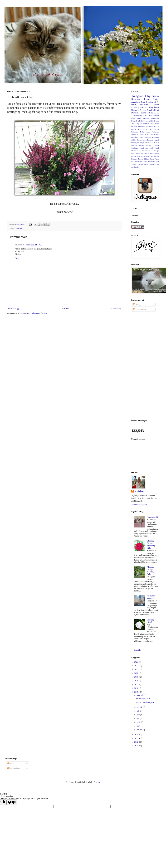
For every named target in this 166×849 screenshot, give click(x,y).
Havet (156, 110)
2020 (136, 673)
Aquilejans (139, 491)
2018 (136, 681)
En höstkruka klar (143, 699)
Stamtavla (147, 137)
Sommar (139, 116)
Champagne (135, 143)
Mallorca (134, 134)
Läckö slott (140, 153)
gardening (152, 164)
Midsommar (145, 124)
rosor (157, 124)
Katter (156, 99)
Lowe (133, 153)
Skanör (145, 161)
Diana (150, 116)
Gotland (141, 145)
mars (139, 726)
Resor (147, 99)
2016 (136, 688)
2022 (136, 665)
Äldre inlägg (116, 308)
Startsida (65, 308)
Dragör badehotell (145, 143)
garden (146, 164)
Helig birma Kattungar (149, 132)
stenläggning (135, 167)
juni (138, 714)
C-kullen (143, 110)
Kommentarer (139, 309)
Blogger (97, 782)
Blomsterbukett (141, 140)
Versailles (155, 137)
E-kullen (150, 110)
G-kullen (155, 105)
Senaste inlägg (13, 308)
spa (158, 164)
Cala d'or (153, 126)
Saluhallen (138, 161)
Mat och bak (155, 156)
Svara (17, 258)
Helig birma (151, 96)
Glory (136, 145)
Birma (145, 116)
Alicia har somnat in (151, 597)
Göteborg (146, 121)
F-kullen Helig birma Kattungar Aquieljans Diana (145, 118)
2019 (136, 677)
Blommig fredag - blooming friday (150, 570)
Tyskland (140, 164)
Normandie (144, 134)
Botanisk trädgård (153, 140)
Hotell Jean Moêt (146, 148)
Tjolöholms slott (153, 161)
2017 (136, 684)
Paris (141, 137)
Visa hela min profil (139, 504)
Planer (157, 159)
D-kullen (134, 113)
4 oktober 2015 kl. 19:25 (32, 245)
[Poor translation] (12, 802)
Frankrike (139, 121)
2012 (136, 742)
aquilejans (144, 105)
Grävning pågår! (150, 621)
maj (138, 718)
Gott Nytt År (149, 145)
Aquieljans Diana (138, 102)
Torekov (134, 164)
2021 (136, 669)
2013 (136, 738)
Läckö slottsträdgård (152, 153)
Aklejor (133, 140)
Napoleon (134, 159)
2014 (136, 734)
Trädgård (18, 228)
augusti (140, 707)
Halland (143, 113)
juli (138, 711)
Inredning (135, 107)
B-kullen (149, 102)
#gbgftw (134, 126)
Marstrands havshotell (143, 156)
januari (139, 730)
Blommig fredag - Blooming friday (151, 544)
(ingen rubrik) (152, 517)
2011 (136, 746)
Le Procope (155, 151)
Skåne (152, 124)
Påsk (132, 161)
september (141, 695)
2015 (136, 692)
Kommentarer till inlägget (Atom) (33, 313)
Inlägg (137, 304)
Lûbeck (133, 156)
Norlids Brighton (143, 159)
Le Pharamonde (144, 151)
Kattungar (136, 99)
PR (148, 113)
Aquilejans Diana (144, 126)
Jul (155, 102)
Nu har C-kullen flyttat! (145, 702)
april (139, 722)
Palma (152, 159)
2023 (136, 662)
